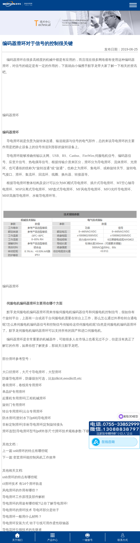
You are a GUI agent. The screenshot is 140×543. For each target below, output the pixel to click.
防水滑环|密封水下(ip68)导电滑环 (26, 418)
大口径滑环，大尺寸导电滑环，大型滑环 (31, 372)
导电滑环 (13, 156)
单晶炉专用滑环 (13, 391)
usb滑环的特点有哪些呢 (30, 451)
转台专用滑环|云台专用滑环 (22, 411)
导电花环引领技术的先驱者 (22, 529)
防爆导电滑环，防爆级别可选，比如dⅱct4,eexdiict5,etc (42, 378)
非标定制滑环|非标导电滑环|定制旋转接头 (32, 424)
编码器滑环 (15, 60)
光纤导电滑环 (121, 189)
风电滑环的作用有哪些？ (20, 490)
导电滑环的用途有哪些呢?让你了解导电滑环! (35, 503)
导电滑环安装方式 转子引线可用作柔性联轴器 (35, 523)
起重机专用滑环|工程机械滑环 (24, 398)
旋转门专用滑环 (13, 405)
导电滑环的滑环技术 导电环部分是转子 (30, 510)
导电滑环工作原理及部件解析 (23, 497)
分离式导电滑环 (33, 189)
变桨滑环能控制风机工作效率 (34, 457)
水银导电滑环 (42, 195)
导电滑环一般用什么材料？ (22, 516)
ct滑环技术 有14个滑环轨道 (22, 483)
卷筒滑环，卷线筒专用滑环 (22, 385)
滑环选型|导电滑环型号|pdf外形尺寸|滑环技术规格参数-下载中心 (49, 431)
